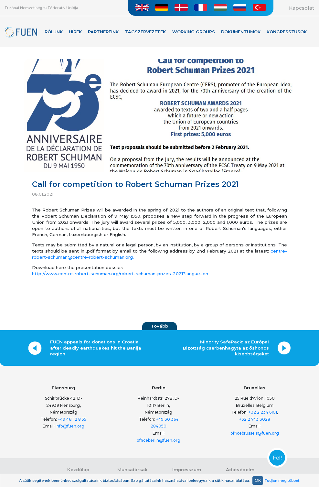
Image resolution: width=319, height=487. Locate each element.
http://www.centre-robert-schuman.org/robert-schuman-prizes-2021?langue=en (120, 273)
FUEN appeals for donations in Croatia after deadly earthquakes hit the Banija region (95, 348)
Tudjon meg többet (282, 480)
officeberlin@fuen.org (158, 440)
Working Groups (193, 31)
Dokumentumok (241, 31)
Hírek (75, 31)
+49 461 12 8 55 (72, 419)
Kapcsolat (301, 8)
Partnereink (103, 31)
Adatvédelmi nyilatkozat (241, 472)
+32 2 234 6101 (263, 412)
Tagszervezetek (145, 31)
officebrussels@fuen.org (254, 433)
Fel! (277, 457)
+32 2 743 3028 (254, 419)
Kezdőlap (78, 469)
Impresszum (186, 469)
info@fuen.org (70, 426)
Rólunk (54, 31)
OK (258, 480)
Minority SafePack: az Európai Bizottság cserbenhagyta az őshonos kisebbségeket (226, 348)
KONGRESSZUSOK (287, 31)
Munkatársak (132, 469)
